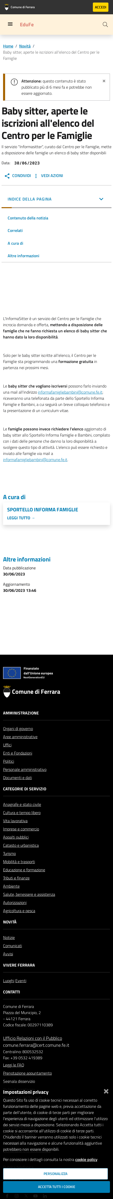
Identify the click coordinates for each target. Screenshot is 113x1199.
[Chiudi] (106, 1090)
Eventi (20, 981)
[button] (56, 199)
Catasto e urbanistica (21, 845)
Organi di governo (18, 728)
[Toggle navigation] (10, 24)
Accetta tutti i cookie (56, 1187)
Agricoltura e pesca (19, 911)
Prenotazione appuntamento (27, 1073)
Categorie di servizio (24, 789)
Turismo (9, 853)
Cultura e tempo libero (22, 812)
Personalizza (55, 1174)
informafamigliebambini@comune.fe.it (70, 392)
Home (8, 46)
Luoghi (8, 981)
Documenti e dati (17, 777)
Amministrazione (21, 713)
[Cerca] (105, 24)
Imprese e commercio (21, 829)
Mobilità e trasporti (19, 862)
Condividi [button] (17, 175)
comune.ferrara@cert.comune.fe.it (36, 1045)
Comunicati (12, 946)
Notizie (9, 937)
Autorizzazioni (15, 902)
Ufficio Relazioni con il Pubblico (32, 1038)
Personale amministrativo (24, 769)
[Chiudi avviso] (104, 80)
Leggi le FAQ (13, 1065)
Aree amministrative (20, 737)
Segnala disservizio (19, 1081)
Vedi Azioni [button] (48, 175)
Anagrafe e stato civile (22, 804)
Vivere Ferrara (19, 965)
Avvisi (8, 954)
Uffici (7, 745)
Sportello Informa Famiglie (42, 510)
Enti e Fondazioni (17, 753)
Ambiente (11, 886)
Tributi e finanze (16, 878)
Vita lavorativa (15, 821)
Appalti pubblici (16, 837)
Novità (25, 46)
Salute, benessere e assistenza (29, 894)
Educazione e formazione (24, 870)
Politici (8, 761)
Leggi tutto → (21, 518)
